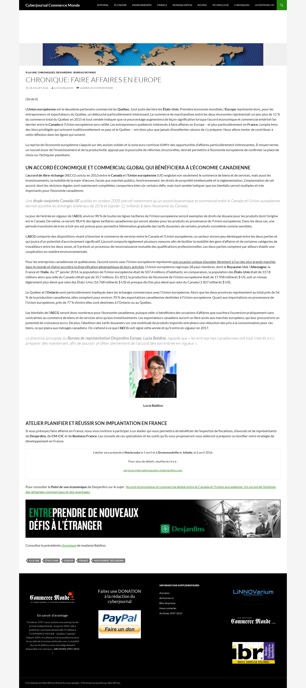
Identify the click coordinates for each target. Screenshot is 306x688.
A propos (164, 593)
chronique (68, 545)
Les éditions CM (264, 5)
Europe (68, 560)
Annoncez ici (166, 598)
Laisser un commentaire (96, 87)
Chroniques (241, 5)
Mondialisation (182, 5)
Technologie (220, 5)
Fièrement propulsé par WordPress (100, 682)
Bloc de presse (167, 603)
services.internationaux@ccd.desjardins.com (152, 470)
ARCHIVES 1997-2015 (66, 648)
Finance (162, 5)
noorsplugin (72, 682)
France (83, 560)
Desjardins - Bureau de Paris (76, 72)
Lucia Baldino (64, 87)
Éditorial (103, 5)
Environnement (142, 5)
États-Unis (51, 560)
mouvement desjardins (109, 560)
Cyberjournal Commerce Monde (53, 5)
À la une (31, 72)
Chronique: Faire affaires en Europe (94, 79)
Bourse (202, 5)
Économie (120, 5)
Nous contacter (168, 608)
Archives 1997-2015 (170, 613)
